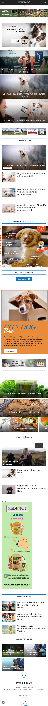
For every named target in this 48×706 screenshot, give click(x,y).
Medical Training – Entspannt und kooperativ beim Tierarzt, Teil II (33, 651)
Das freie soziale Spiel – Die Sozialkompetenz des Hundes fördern (31, 192)
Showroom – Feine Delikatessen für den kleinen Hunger (31, 488)
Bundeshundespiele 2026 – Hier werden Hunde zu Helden (31, 605)
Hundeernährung (7, 464)
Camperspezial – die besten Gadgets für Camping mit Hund (31, 616)
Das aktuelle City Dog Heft (24, 221)
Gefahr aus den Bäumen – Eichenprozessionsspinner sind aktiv (13, 652)
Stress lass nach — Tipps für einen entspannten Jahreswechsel (31, 207)
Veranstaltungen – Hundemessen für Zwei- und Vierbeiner (31, 628)
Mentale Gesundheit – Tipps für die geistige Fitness (24, 165)
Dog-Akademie (24, 118)
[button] (3, 2)
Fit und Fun (24, 67)
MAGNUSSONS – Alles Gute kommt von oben (21, 462)
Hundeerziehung (24, 91)
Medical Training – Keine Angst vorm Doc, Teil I (12, 667)
